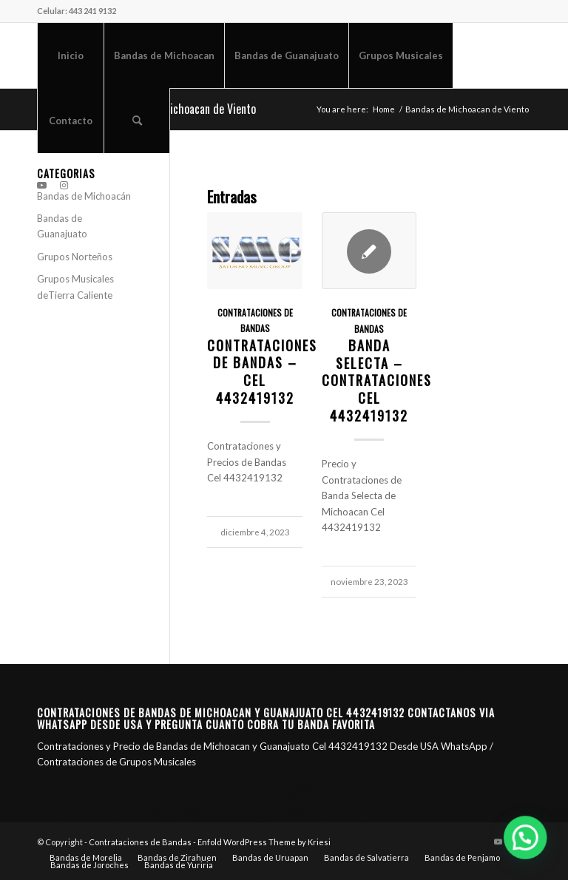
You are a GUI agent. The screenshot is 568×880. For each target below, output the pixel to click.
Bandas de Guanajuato (62, 226)
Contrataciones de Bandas (140, 842)
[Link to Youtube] (41, 185)
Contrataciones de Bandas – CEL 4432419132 (262, 371)
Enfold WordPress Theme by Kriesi (264, 842)
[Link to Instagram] (64, 185)
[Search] (137, 120)
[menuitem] (70, 55)
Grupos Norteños (74, 257)
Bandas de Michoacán (84, 196)
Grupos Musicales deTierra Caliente (75, 286)
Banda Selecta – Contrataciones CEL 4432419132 (377, 380)
